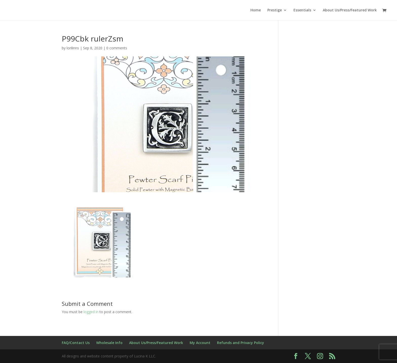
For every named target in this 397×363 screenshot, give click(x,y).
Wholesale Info (109, 342)
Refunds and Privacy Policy (240, 342)
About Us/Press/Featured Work (350, 10)
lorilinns (73, 48)
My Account (200, 342)
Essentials (302, 10)
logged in (91, 311)
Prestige (274, 10)
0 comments (116, 48)
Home (255, 10)
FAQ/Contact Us (76, 342)
